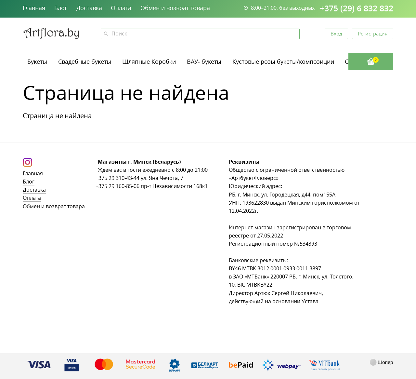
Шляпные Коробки (149, 61)
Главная (34, 8)
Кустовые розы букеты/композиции (283, 61)
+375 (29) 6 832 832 (356, 8)
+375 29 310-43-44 (117, 178)
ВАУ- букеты (204, 61)
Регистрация (372, 33)
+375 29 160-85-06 (117, 186)
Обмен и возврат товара (175, 8)
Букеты (37, 61)
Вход (336, 33)
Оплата (121, 8)
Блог (60, 8)
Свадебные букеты (84, 61)
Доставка (89, 8)
